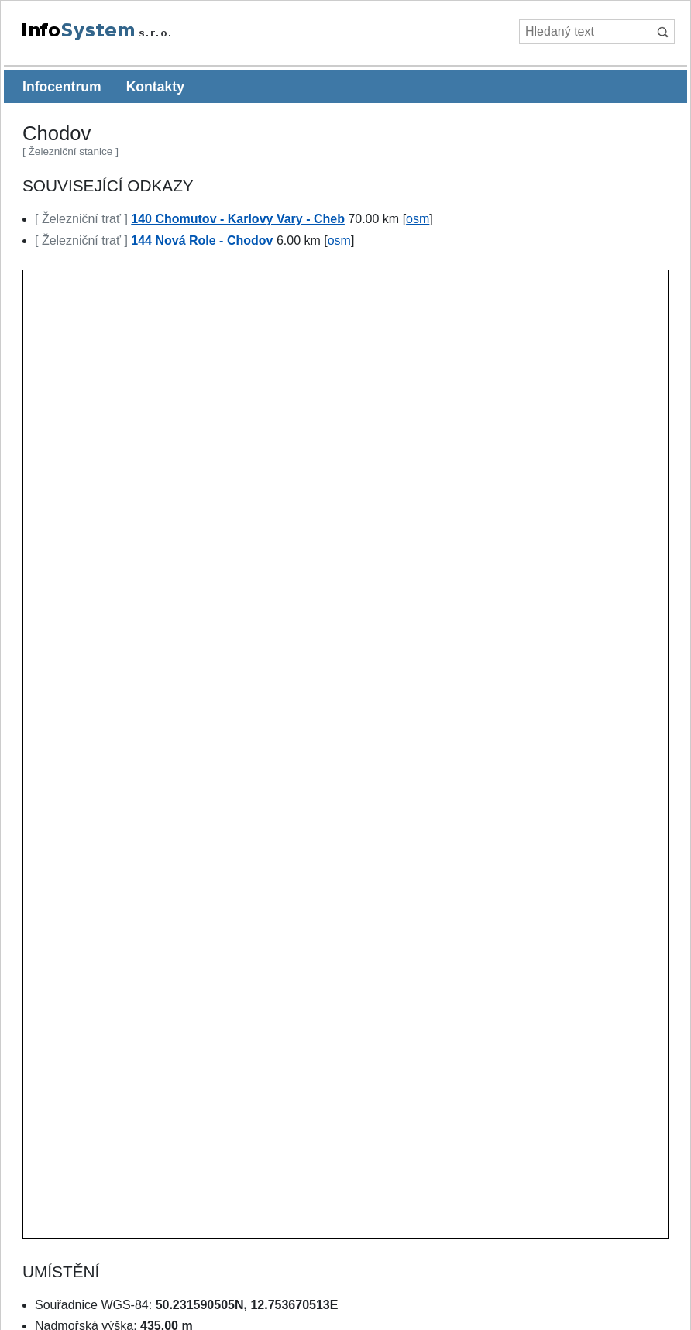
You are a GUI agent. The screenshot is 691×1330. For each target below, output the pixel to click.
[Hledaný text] (584, 31)
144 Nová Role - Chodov (202, 240)
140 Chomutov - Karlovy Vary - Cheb (238, 218)
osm (417, 218)
